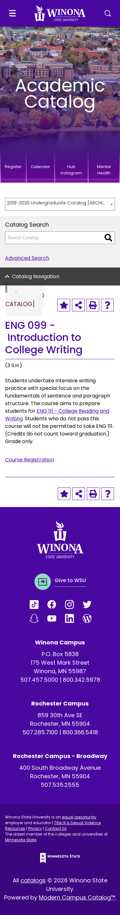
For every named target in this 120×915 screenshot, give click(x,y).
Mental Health (104, 170)
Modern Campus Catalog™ (77, 897)
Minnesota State (20, 840)
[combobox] (60, 204)
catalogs (33, 880)
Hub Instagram (71, 170)
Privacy (35, 828)
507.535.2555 (60, 785)
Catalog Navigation (35, 276)
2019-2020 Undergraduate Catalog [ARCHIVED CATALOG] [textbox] (57, 203)
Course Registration (29, 459)
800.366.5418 (80, 732)
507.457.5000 (39, 680)
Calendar (40, 167)
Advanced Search (27, 258)
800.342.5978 (81, 680)
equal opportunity (79, 817)
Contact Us (56, 828)
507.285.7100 (40, 732)
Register (13, 167)
